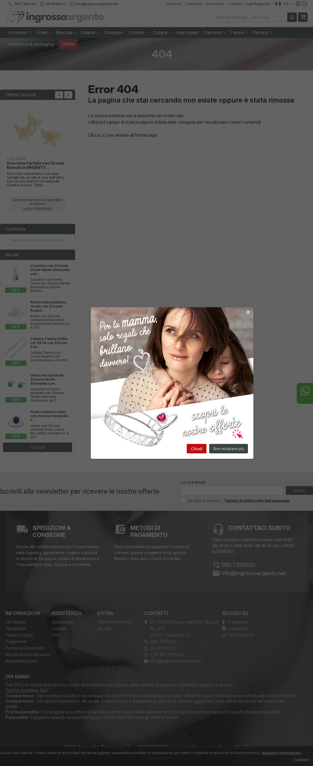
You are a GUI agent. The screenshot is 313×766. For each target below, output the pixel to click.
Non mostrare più (228, 448)
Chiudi (196, 448)
